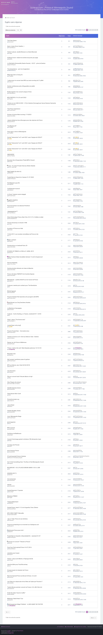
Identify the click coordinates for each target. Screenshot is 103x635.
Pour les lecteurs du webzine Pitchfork (18, 205)
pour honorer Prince (13, 450)
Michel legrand (11, 291)
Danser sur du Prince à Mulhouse (16, 342)
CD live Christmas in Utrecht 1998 (17, 222)
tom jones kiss (11, 479)
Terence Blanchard (12, 502)
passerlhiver (12, 121)
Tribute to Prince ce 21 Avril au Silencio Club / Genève (23, 336)
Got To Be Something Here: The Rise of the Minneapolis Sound (25, 462)
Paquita (11, 99)
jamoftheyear (12, 64)
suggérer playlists (12, 200)
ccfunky (11, 560)
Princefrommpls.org (13, 399)
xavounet (11, 42)
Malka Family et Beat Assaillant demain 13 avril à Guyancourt (25, 257)
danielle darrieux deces (14, 388)
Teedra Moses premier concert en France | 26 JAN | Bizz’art (24, 587)
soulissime (11, 588)
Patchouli (11, 520)
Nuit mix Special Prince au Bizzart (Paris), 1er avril (21, 576)
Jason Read (10, 405)
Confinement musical (13, 188)
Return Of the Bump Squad (15, 457)
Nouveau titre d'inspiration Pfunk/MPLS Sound (21, 160)
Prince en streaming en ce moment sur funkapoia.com (23, 524)
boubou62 (11, 207)
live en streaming (12, 262)
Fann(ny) (11, 577)
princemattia (12, 116)
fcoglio (10, 497)
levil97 (10, 446)
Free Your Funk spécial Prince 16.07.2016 (19, 547)
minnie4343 (12, 292)
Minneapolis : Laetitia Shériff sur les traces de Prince (22, 279)
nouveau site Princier (13, 445)
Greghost (11, 372)
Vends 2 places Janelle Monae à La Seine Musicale (22, 52)
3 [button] (90, 30)
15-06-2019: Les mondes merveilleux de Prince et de (22, 234)
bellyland (11, 190)
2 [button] (88, 30)
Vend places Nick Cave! (14, 393)
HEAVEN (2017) (11, 473)
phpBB (8, 630)
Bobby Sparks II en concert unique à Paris (19, 92)
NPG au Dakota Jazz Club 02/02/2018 (18, 365)
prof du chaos (12, 264)
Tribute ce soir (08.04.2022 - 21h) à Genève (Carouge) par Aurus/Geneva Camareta (31, 103)
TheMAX (11, 76)
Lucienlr (11, 571)
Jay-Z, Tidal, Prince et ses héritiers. (17, 519)
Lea (10, 423)
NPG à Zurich (11, 428)
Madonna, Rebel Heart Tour (15, 598)
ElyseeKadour (12, 548)
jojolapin (11, 87)
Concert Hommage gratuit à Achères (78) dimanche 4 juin (24, 439)
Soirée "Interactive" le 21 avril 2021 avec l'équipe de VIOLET (24, 137)
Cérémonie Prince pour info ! (15, 530)
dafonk (10, 474)
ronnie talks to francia (14, 383)
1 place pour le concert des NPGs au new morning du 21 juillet (25, 80)
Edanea (11, 241)
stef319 (11, 252)
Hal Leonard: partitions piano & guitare (18, 359)
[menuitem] (13, 2)
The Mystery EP (11, 126)
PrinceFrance (12, 110)
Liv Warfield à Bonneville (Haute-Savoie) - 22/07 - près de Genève (26, 63)
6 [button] (95, 30)
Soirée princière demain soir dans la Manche (20, 268)
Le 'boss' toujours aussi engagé (16, 194)
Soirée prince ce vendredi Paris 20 (17, 245)
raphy (10, 138)
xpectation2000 (13, 514)
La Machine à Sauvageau (14, 308)
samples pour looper (13, 553)
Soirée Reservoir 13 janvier (15, 490)
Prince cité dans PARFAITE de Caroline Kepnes (20, 274)
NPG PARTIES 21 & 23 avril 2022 (16, 97)
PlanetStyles (20, 630)
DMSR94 (11, 173)
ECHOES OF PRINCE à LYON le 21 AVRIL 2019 (20, 251)
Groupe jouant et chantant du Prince (17, 570)
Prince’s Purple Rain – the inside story (18, 331)
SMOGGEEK (10, 154)
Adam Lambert (11, 240)
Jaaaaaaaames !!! (12, 211)
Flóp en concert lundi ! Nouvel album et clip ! (20, 376)
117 (10, 235)
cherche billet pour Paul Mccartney (17, 564)
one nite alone (11, 371)
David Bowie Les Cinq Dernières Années (18, 302)
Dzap (10, 258)
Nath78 (10, 531)
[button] (97, 30)
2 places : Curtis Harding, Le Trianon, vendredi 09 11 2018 (24, 314)
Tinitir (10, 224)
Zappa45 (11, 184)
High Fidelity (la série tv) (14, 171)
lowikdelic (11, 583)
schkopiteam (12, 605)
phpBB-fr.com (10, 632)
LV (9, 286)
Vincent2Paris (12, 508)
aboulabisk (11, 594)
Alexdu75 (11, 526)
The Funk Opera (11, 40)
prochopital (11, 338)
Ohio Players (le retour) (14, 382)
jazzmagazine (11, 422)
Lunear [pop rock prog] (14, 325)
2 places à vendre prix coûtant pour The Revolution (22, 285)
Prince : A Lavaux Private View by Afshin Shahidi (21, 166)
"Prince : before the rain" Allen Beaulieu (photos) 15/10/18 (24, 348)
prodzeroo (11, 366)
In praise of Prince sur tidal (15, 228)
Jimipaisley (12, 349)
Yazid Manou (12, 47)
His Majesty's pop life (13, 183)
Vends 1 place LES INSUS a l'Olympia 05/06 (20, 559)
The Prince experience (13, 109)
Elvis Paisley (12, 155)
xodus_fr (11, 81)
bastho (10, 59)
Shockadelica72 (13, 218)
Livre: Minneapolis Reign (14, 416)
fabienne (11, 355)
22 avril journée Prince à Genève (16, 456)
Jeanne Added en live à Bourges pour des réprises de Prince (24, 120)
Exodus (10, 161)
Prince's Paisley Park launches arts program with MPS (23, 297)
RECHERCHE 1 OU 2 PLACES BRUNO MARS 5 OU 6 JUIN (23, 467)
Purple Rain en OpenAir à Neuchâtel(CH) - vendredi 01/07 (24, 536)
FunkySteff (11, 201)
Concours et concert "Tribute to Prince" (18, 541)
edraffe (11, 600)
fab (10, 395)
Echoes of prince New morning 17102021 (19, 114)
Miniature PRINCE (12, 496)
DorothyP (11, 491)
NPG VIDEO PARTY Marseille (15, 513)
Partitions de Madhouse (14, 433)
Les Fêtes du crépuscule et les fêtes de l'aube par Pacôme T (25, 581)
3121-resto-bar (12, 167)
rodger (10, 53)
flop (10, 378)
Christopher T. (12, 321)
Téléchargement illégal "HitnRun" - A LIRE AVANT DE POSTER (25, 604)
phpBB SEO (11, 633)
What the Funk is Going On (15, 74)
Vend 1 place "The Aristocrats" (16, 319)
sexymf (11, 554)
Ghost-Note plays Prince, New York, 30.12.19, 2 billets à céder (25, 217)
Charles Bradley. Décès (14, 410)
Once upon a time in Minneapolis (16, 131)
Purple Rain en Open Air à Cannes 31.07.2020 (20, 177)
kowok (10, 543)
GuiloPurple (11, 343)
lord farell (11, 309)
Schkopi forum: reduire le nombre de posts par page (22, 57)
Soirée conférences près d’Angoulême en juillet (21, 86)
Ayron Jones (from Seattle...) (15, 46)
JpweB (10, 326)
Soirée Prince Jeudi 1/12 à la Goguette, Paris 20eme (22, 507)
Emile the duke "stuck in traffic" (16, 593)
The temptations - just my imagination (18, 69)
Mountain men (11, 353)
